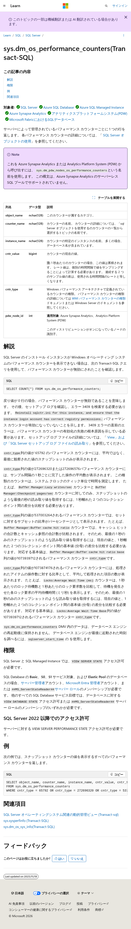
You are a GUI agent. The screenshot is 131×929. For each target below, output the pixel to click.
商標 (98, 910)
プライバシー (97, 903)
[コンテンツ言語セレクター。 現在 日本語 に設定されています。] (17, 893)
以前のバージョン (42, 903)
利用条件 (84, 910)
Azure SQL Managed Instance (102, 107)
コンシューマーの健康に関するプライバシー (39, 910)
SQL (18, 35)
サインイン (120, 5)
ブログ (63, 903)
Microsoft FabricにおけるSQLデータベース (42, 119)
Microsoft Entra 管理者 (83, 682)
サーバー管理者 (33, 682)
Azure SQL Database (58, 107)
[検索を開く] (106, 6)
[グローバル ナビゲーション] (4, 6)
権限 (10, 85)
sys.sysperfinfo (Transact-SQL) (26, 820)
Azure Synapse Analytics (27, 113)
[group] (65, 787)
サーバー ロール (67, 689)
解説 (10, 79)
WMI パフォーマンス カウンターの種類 (99, 298)
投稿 (80, 903)
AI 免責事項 (16, 903)
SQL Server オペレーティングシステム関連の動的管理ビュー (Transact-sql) (61, 814)
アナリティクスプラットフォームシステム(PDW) (89, 113)
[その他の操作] (124, 35)
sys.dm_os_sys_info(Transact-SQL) (29, 826)
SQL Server (33, 35)
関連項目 (13, 97)
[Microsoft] (65, 6)
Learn (7, 35)
